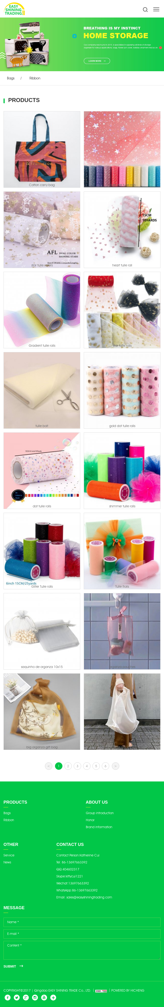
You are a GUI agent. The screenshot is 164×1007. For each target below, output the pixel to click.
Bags (11, 78)
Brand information (99, 827)
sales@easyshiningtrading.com (89, 897)
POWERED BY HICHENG (127, 991)
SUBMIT (10, 966)
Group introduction (100, 813)
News (7, 862)
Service (9, 855)
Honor (90, 820)
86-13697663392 (74, 862)
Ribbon (34, 78)
